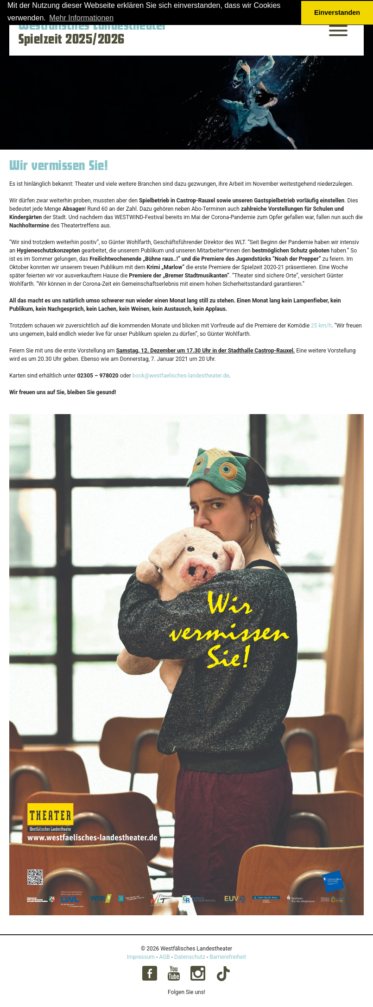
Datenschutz (189, 957)
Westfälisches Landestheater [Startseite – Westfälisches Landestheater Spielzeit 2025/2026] (93, 25)
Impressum (141, 957)
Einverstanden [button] (337, 12)
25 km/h (321, 325)
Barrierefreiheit (227, 957)
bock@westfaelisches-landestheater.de (181, 375)
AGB (164, 957)
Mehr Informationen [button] (81, 18)
